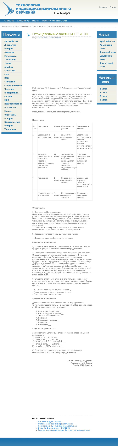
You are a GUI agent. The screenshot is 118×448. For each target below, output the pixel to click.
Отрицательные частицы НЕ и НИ (60, 34)
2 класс (103, 92)
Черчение (9, 89)
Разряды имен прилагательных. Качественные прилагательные (64, 430)
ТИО (16, 26)
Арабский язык (107, 41)
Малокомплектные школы (54, 21)
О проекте (9, 21)
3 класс (103, 96)
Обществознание (13, 85)
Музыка (8, 111)
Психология (10, 107)
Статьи (113, 7)
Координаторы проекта (28, 21)
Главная (103, 7)
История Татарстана (10, 127)
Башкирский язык (106, 58)
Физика (8, 96)
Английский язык (106, 47)
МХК (6, 100)
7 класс (34, 26)
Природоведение (13, 104)
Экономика (10, 115)
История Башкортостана (12, 120)
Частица (42, 26)
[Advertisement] (27, 63)
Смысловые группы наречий (49, 422)
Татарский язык (108, 52)
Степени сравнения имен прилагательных (55, 424)
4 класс (103, 100)
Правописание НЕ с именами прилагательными (57, 426)
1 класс (103, 89)
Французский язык (106, 65)
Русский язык (25, 26)
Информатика (11, 93)
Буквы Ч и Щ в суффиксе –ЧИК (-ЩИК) (54, 428)
